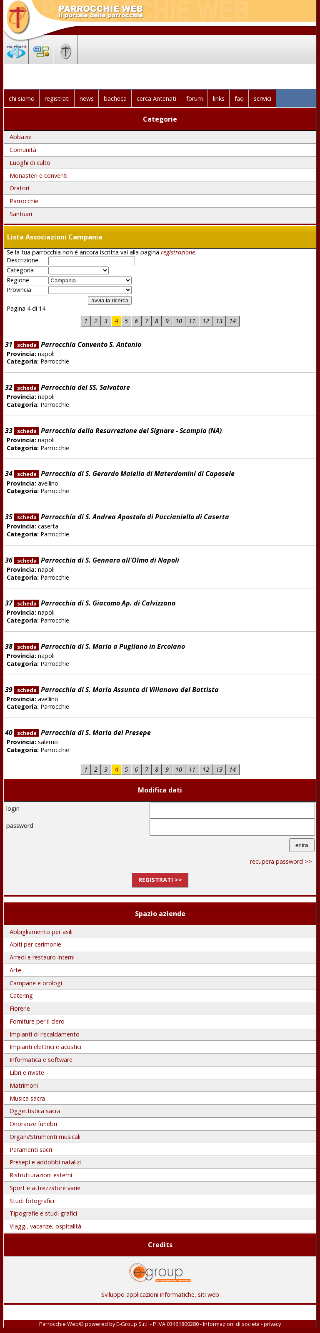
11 (192, 321)
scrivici (262, 98)
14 (232, 321)
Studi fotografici (32, 1201)
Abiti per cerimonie (35, 944)
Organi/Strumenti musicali (45, 1137)
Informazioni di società (231, 1324)
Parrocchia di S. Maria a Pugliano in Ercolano (99, 646)
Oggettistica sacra (35, 1111)
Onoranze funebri (33, 1124)
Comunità (23, 150)
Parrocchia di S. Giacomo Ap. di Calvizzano (94, 603)
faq (239, 98)
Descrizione (22, 260)
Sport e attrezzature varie (45, 1188)
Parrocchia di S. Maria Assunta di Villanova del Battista (116, 689)
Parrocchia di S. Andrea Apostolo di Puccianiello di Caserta (121, 516)
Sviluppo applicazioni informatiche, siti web (160, 1291)
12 (205, 321)
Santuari (21, 214)
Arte (15, 970)
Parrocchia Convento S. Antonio (77, 344)
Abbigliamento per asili (41, 932)
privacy (272, 1324)
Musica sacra (27, 1098)
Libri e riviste (27, 1072)
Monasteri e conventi (39, 175)
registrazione (178, 252)
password (19, 826)
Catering (21, 995)
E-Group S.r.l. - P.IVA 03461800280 (157, 1324)
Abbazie (21, 137)
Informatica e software (41, 1060)
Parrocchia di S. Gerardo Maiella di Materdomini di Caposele (124, 473)
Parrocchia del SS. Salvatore (72, 387)
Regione (18, 280)
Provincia (19, 290)
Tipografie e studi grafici (43, 1213)
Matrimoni (24, 1085)
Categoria (20, 270)
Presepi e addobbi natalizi (45, 1162)
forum (194, 98)
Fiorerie (20, 1008)
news (87, 98)
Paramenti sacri (31, 1150)
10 (178, 321)
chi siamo (22, 98)
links (219, 98)
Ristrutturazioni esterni (41, 1175)
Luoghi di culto (30, 163)
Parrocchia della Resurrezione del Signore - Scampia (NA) (118, 430)
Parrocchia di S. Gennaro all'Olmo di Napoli (96, 560)
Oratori (19, 188)
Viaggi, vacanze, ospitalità (45, 1226)
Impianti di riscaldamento (45, 1034)
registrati (57, 98)
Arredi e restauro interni (42, 957)
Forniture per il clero (37, 1021)
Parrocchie (24, 201)
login (13, 808)
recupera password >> (281, 861)
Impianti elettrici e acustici (45, 1047)
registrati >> (160, 880)
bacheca (115, 98)
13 (219, 321)
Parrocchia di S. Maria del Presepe (82, 732)
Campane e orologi (36, 983)
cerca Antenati (156, 98)
